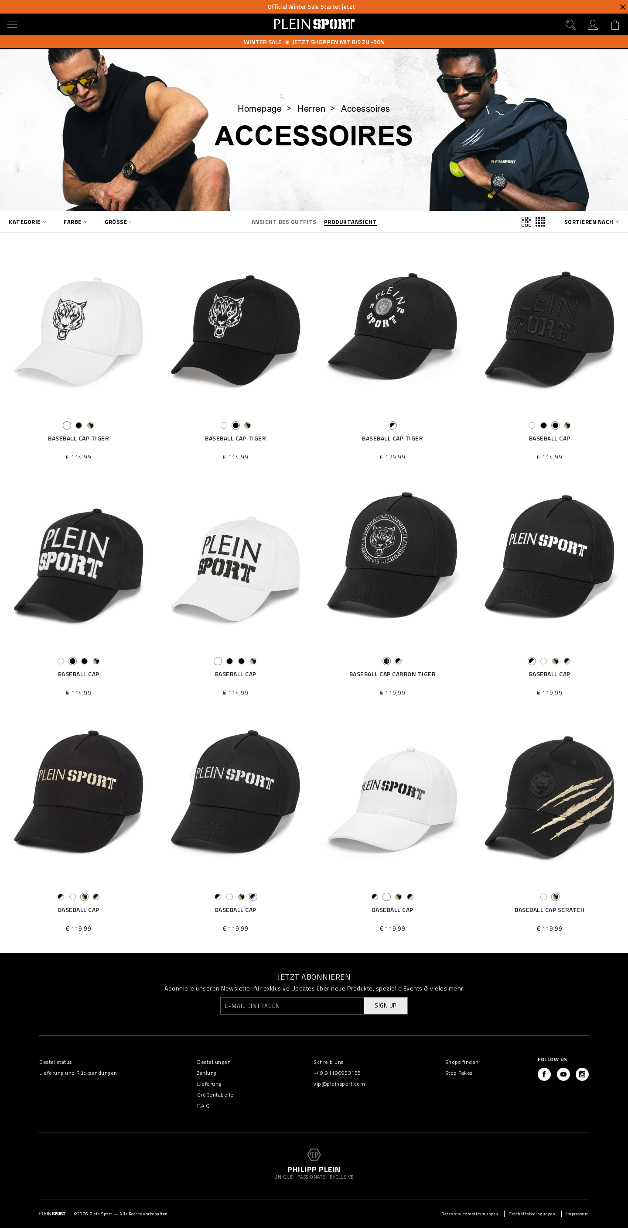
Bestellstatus (55, 1062)
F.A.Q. (204, 1105)
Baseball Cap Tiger (78, 438)
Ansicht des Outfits (284, 221)
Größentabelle (215, 1094)
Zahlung (207, 1073)
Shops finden (462, 1062)
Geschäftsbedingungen (532, 1214)
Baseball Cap (549, 438)
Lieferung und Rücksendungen (78, 1073)
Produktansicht (350, 221)
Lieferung (209, 1084)
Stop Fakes (459, 1073)
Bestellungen (214, 1062)
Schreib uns (329, 1062)
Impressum (577, 1214)
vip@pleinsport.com (339, 1084)
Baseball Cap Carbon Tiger (392, 674)
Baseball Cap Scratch (549, 910)
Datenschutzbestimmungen (469, 1214)
